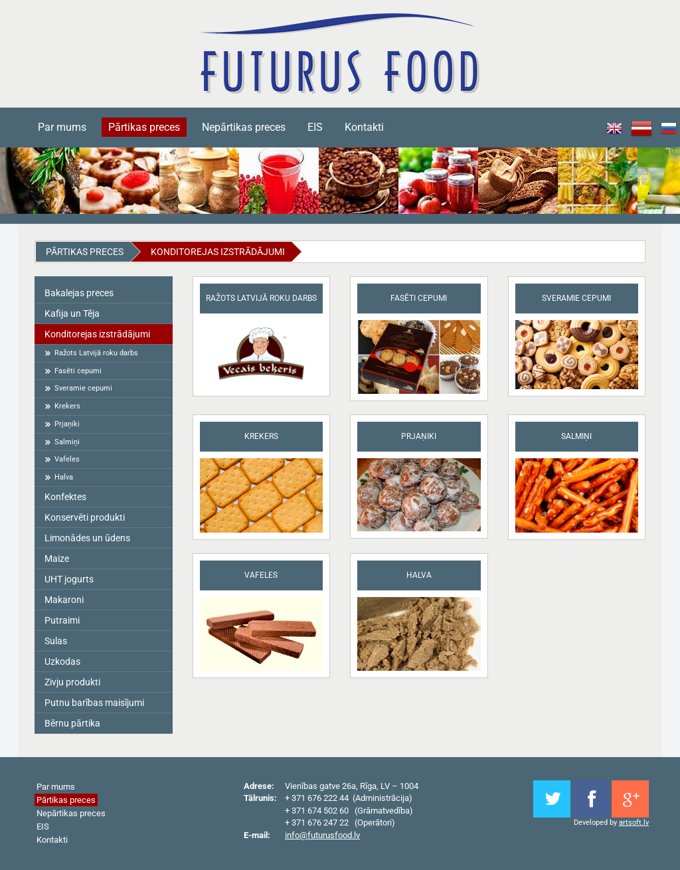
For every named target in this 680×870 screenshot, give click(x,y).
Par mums (62, 127)
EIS (315, 127)
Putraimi (62, 620)
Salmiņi (67, 442)
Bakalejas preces (79, 293)
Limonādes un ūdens (87, 538)
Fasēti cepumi (78, 371)
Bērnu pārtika (72, 723)
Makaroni (64, 599)
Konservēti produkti (84, 517)
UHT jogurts (69, 579)
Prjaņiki (67, 424)
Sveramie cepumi (83, 388)
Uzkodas (62, 661)
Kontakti (364, 127)
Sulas (55, 641)
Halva (63, 477)
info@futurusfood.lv (322, 835)
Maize (56, 558)
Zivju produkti (72, 682)
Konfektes (65, 496)
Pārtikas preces (144, 127)
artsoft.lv (634, 822)
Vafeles (67, 459)
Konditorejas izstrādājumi (218, 251)
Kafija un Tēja (72, 313)
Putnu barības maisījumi (94, 702)
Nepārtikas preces (244, 127)
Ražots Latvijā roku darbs (96, 353)
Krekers (67, 406)
